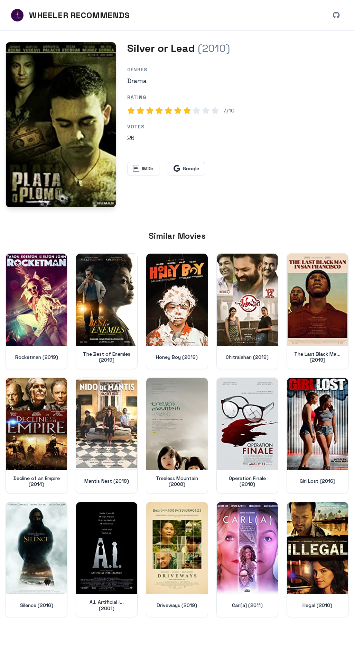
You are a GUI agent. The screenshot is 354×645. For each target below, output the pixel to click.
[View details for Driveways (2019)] (176, 559)
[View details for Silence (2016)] (36, 559)
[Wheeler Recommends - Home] (70, 15)
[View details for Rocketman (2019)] (36, 311)
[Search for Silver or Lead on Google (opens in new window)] (186, 168)
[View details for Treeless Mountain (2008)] (176, 435)
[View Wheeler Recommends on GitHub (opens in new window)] (336, 15)
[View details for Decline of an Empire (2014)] (36, 435)
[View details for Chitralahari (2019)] (247, 311)
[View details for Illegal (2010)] (317, 559)
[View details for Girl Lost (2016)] (317, 435)
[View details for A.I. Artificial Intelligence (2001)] (106, 559)
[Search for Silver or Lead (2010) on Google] (61, 125)
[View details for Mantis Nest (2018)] (106, 435)
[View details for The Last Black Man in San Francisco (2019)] (317, 311)
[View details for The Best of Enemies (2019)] (106, 311)
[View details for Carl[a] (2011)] (247, 559)
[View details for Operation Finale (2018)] (247, 435)
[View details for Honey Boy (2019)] (176, 311)
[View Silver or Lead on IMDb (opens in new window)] (143, 168)
